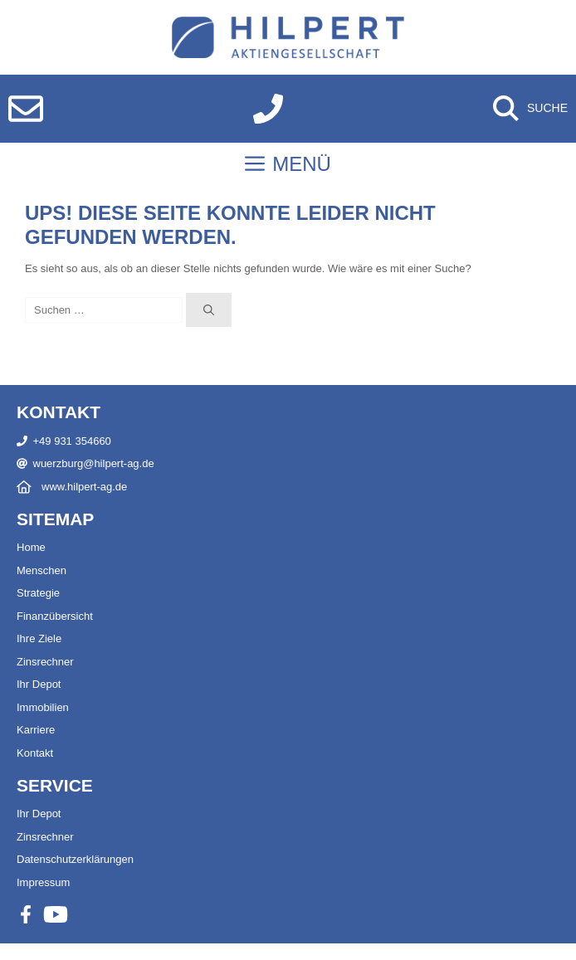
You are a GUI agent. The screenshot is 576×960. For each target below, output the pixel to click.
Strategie (38, 593)
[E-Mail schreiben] (25, 108)
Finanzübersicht (55, 616)
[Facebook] (26, 914)
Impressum (43, 882)
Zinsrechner (45, 661)
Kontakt (35, 753)
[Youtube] (55, 914)
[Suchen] (209, 310)
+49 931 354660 (72, 441)
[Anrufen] (268, 109)
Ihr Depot (39, 684)
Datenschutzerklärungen (75, 859)
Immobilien (43, 707)
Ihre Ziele (39, 638)
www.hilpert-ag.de (84, 486)
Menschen (41, 570)
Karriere (36, 730)
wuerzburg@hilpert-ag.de (93, 463)
